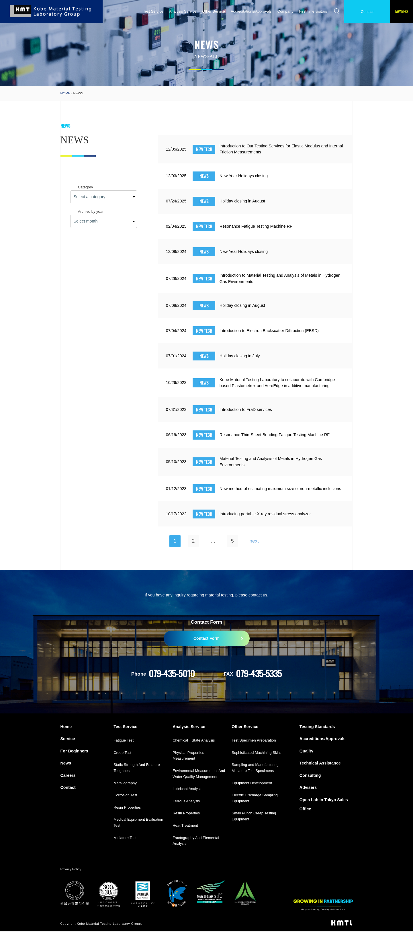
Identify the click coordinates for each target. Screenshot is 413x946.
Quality (306, 765)
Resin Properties (127, 822)
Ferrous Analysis (186, 816)
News (65, 778)
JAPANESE (401, 11)
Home (66, 741)
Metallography (125, 797)
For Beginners (74, 765)
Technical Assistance (320, 778)
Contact (367, 11)
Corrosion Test (125, 810)
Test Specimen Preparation (254, 755)
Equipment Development (252, 797)
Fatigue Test (123, 755)
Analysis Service (182, 11)
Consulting (310, 790)
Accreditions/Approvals (322, 753)
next (254, 556)
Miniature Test (124, 852)
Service (67, 753)
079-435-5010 (172, 688)
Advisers (308, 802)
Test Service (153, 11)
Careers (68, 790)
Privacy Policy (70, 883)
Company (285, 11)
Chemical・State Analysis (194, 755)
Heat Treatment (185, 840)
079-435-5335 (259, 688)
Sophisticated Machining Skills (256, 767)
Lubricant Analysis (187, 803)
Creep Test (122, 767)
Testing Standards (317, 741)
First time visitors (313, 11)
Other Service (213, 11)
